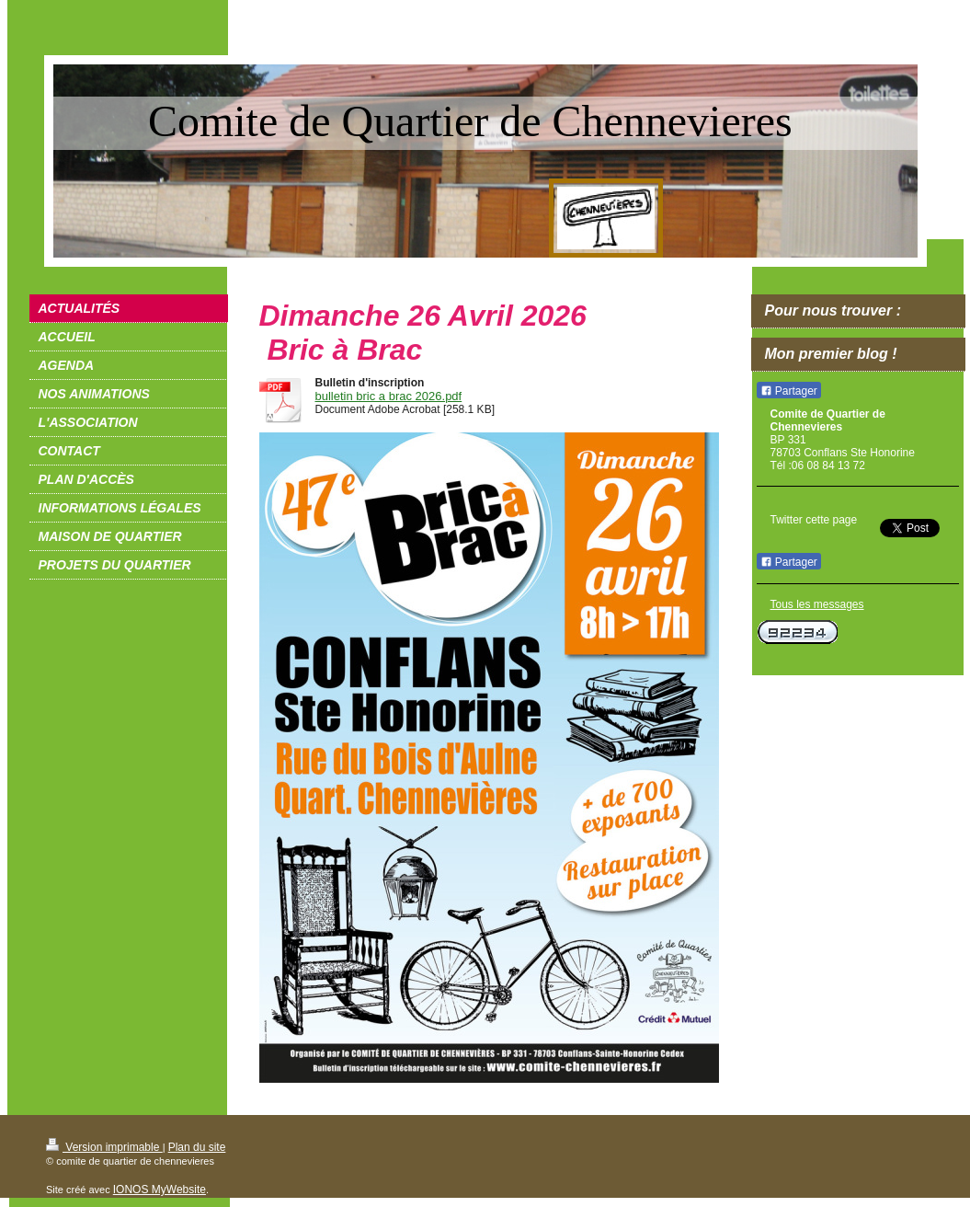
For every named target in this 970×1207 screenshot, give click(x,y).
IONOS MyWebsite (159, 1189)
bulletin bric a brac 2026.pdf (388, 396)
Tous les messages (817, 604)
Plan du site (197, 1147)
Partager (788, 391)
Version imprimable (104, 1147)
